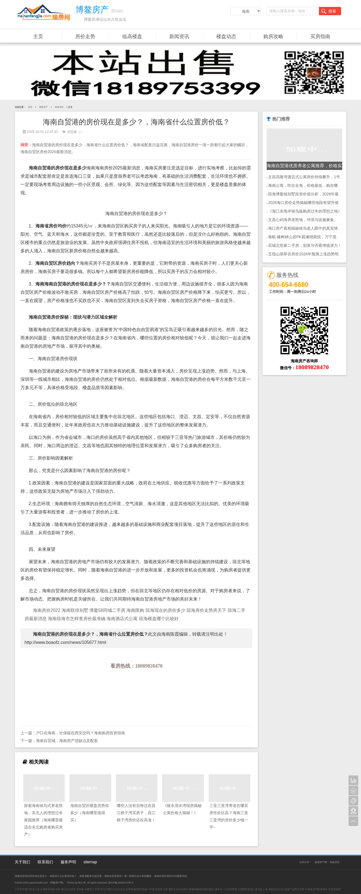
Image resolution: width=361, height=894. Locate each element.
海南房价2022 (47, 610)
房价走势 (85, 36)
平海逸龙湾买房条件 (316, 889)
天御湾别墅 (334, 889)
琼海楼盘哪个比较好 (159, 618)
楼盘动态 (226, 36)
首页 (30, 107)
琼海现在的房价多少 (166, 610)
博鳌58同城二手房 (107, 610)
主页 (38, 36)
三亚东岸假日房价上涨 (27, 889)
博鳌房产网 (56, 882)
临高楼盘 (132, 36)
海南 (246, 11)
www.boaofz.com (38, 882)
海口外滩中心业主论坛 (112, 889)
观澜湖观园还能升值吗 (201, 889)
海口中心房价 (68, 889)
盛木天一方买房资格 (226, 889)
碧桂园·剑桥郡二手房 (88, 889)
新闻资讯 (179, 36)
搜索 (328, 11)
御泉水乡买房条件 (178, 889)
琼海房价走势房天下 (206, 610)
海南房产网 (321, 862)
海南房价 (59, 107)
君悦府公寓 (161, 889)
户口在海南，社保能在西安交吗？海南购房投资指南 (80, 733)
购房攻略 (273, 36)
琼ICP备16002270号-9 (120, 882)
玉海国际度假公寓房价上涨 (252, 889)
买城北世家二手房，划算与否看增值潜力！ (305, 245)
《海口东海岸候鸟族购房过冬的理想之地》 (305, 211)
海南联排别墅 (75, 610)
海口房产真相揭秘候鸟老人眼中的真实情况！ (307, 228)
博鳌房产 (43, 107)
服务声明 (68, 862)
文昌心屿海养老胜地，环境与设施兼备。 (303, 219)
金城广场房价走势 (294, 889)
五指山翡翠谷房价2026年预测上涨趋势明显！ (307, 254)
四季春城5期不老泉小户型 (140, 889)
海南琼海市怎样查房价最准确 (77, 618)
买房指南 (320, 36)
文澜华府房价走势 (50, 889)
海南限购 (135, 610)
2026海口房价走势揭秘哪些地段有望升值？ (305, 202)
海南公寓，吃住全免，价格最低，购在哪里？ (307, 185)
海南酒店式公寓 (122, 618)
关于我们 (22, 862)
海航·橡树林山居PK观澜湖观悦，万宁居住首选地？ (312, 237)
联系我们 (45, 862)
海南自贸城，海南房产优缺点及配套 (67, 740)
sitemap (90, 862)
